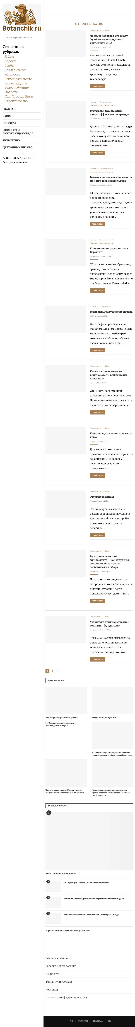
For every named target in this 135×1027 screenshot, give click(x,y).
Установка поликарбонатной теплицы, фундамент (109, 623)
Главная (9, 109)
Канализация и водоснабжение (17, 85)
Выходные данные (57, 958)
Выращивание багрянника (104, 717)
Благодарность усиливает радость (62, 717)
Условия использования (60, 965)
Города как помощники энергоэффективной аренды (109, 112)
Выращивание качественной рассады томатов (67, 930)
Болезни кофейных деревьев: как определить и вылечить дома (94, 898)
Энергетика (12, 140)
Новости (11, 92)
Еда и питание (15, 70)
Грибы (9, 65)
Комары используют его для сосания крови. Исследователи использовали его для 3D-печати (111, 792)
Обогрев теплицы (102, 496)
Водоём (10, 61)
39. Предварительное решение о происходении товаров (60, 724)
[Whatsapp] (81, 1021)
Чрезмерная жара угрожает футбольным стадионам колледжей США (109, 39)
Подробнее (97, 86)
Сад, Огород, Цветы (20, 96)
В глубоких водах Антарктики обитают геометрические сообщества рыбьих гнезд (112, 753)
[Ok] (108, 1021)
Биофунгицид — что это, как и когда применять (87, 882)
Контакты (51, 989)
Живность (12, 74)
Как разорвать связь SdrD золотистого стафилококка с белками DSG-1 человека (64, 791)
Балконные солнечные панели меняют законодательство (111, 178)
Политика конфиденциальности (66, 997)
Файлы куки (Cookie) (58, 981)
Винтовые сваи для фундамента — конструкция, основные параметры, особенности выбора (110, 562)
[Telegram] (97, 1021)
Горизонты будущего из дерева (111, 311)
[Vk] (70, 1021)
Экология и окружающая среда (18, 131)
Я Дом (9, 56)
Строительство (16, 101)
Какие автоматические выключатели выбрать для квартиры (108, 375)
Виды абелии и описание (60, 873)
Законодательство (19, 79)
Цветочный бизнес (17, 147)
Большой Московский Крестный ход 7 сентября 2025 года (91, 914)
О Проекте (52, 973)
